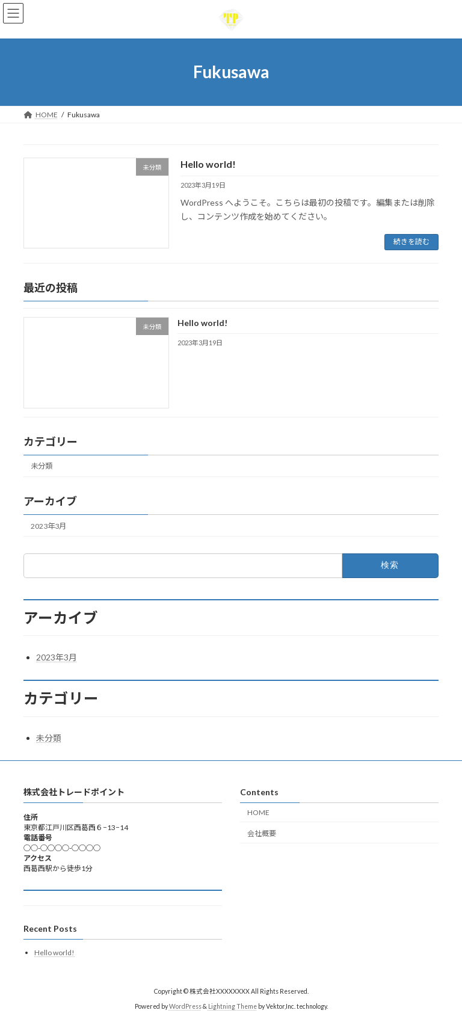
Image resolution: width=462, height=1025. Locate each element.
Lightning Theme (232, 1006)
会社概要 (261, 833)
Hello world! (208, 164)
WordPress (185, 1006)
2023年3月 (48, 526)
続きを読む (411, 241)
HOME (258, 812)
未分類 (41, 465)
